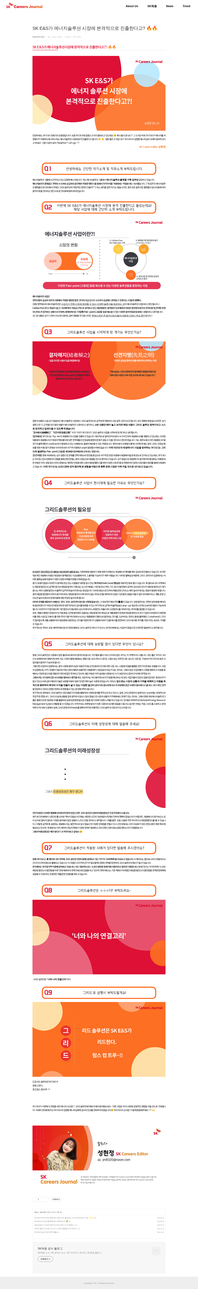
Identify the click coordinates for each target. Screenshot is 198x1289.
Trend (186, 6)
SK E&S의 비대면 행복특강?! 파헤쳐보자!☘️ (51, 1221)
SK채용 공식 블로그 (50, 1248)
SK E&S (43, 1212)
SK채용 (152, 6)
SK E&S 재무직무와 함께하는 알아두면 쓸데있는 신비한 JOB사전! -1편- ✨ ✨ (64, 1218)
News (169, 6)
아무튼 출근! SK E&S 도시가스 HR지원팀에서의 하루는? (55, 1229)
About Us (132, 6)
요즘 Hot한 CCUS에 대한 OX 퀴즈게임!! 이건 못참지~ (54, 1225)
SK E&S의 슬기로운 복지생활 (45, 1232)
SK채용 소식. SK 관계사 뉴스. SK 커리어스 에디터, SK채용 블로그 (69, 1252)
